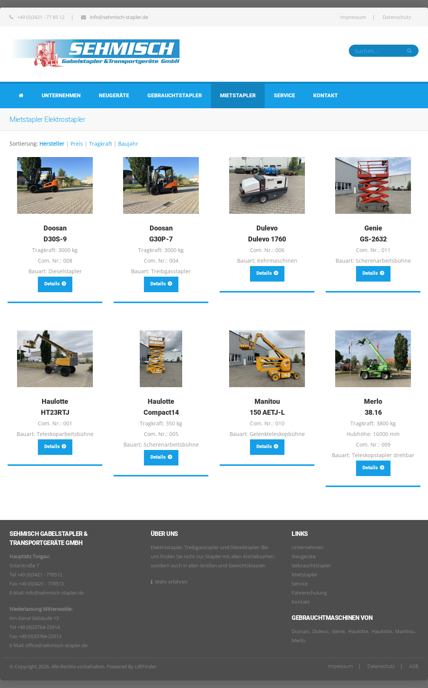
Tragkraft (100, 143)
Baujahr (128, 143)
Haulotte (358, 631)
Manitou (404, 631)
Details (55, 283)
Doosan (300, 631)
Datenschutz (397, 17)
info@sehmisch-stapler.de (119, 17)
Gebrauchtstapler (174, 95)
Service (284, 95)
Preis (76, 143)
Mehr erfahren (171, 581)
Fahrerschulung (309, 592)
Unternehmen (61, 95)
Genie (338, 631)
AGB (414, 666)
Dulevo (320, 631)
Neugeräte (114, 95)
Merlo (298, 640)
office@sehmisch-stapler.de (56, 645)
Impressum (353, 17)
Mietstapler (238, 95)
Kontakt (325, 95)
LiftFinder (145, 666)
